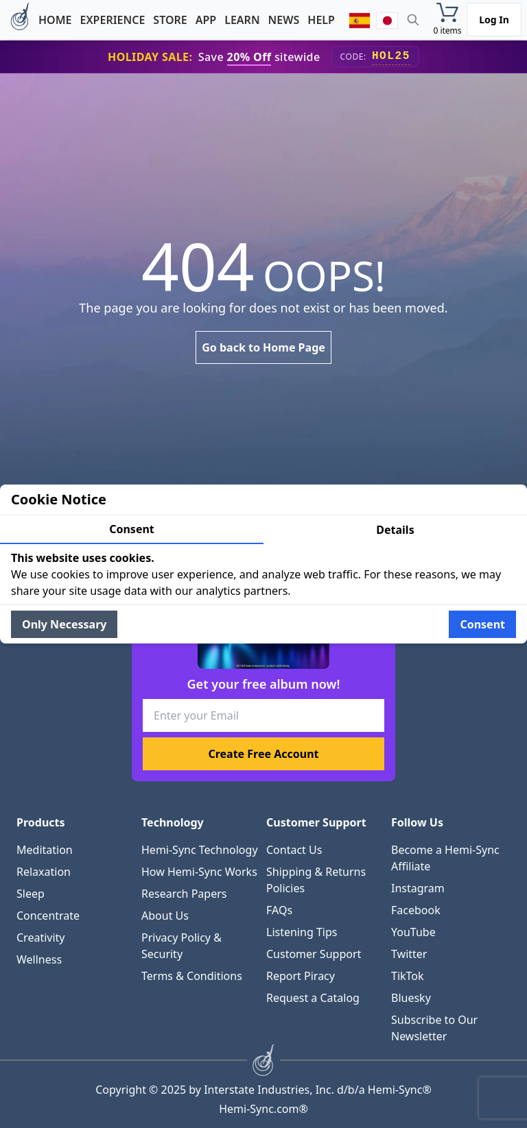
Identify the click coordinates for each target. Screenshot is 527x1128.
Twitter (409, 953)
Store (170, 19)
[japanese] (387, 20)
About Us (165, 915)
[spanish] (360, 20)
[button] (447, 19)
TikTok (407, 975)
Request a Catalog (313, 997)
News (284, 19)
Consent (131, 529)
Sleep (30, 893)
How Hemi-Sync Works (199, 871)
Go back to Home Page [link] (263, 347)
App (206, 19)
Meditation (44, 849)
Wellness (39, 959)
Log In (494, 19)
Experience (112, 19)
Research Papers (183, 893)
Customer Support (313, 953)
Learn (241, 19)
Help (321, 19)
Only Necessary (64, 624)
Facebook (416, 910)
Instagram (418, 888)
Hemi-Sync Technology (199, 849)
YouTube (413, 932)
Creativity (40, 937)
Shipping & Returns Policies (316, 880)
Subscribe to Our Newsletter (434, 1028)
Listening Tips (301, 932)
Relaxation (43, 871)
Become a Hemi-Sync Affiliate (445, 858)
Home (54, 19)
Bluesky (411, 997)
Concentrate (48, 915)
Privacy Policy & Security (181, 945)
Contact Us (294, 849)
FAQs (279, 910)
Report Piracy (300, 975)
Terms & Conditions (191, 975)
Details (395, 529)
